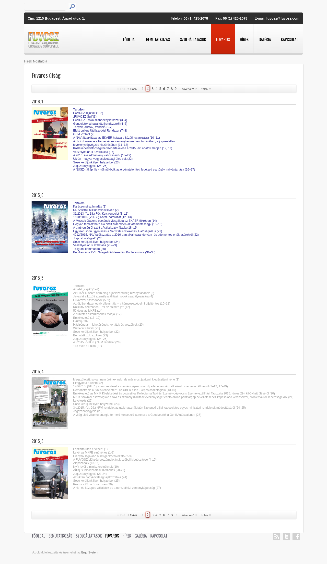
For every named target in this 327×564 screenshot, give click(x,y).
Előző (133, 89)
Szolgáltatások (193, 39)
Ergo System (89, 552)
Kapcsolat (289, 39)
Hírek (244, 39)
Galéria (265, 39)
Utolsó (203, 89)
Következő (188, 89)
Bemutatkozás (158, 39)
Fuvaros (223, 39)
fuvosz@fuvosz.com (282, 18)
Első (122, 89)
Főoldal (129, 39)
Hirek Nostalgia (35, 61)
